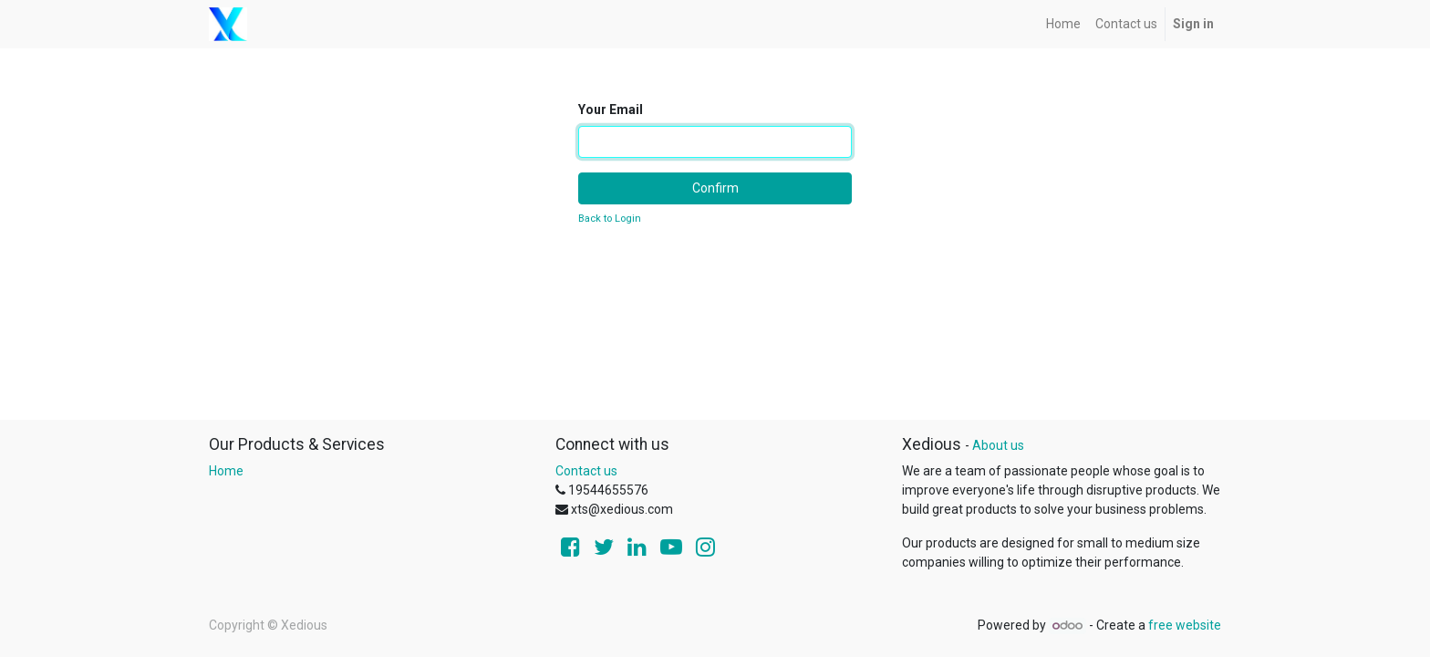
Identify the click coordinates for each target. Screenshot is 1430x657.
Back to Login (609, 218)
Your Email (610, 109)
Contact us (586, 471)
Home (226, 471)
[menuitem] (1063, 24)
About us (998, 445)
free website (1184, 625)
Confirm (715, 188)
